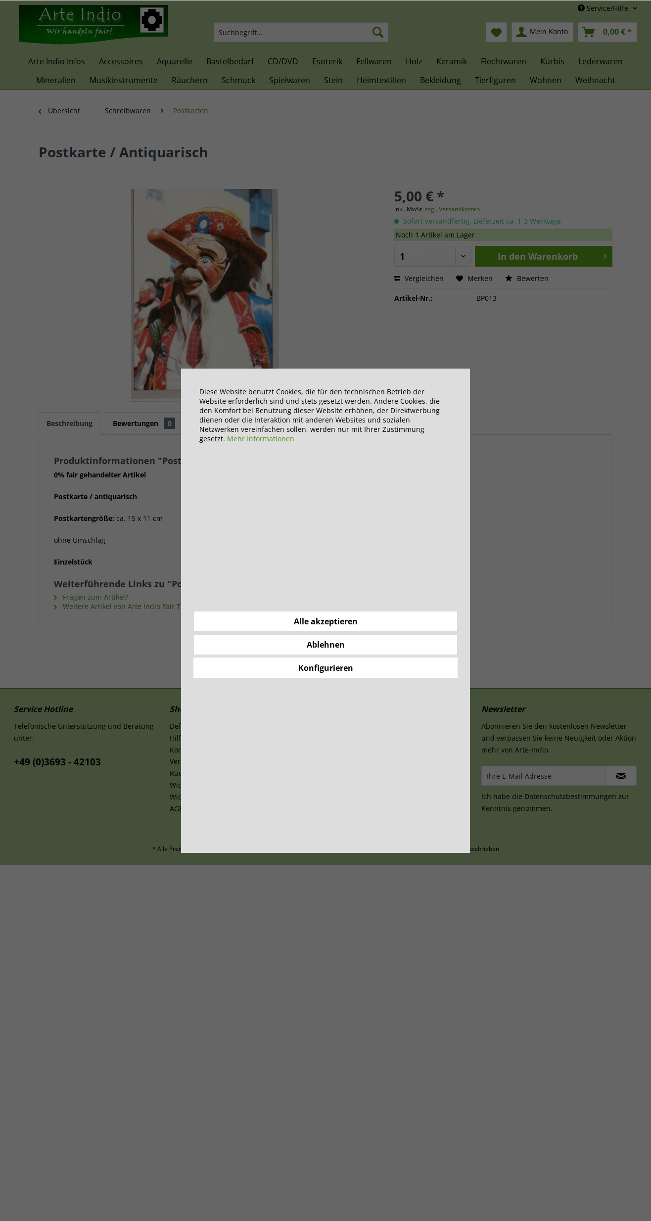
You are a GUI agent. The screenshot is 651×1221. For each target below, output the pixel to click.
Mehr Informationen (260, 438)
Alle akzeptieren (326, 621)
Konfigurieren (325, 667)
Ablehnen (326, 644)
